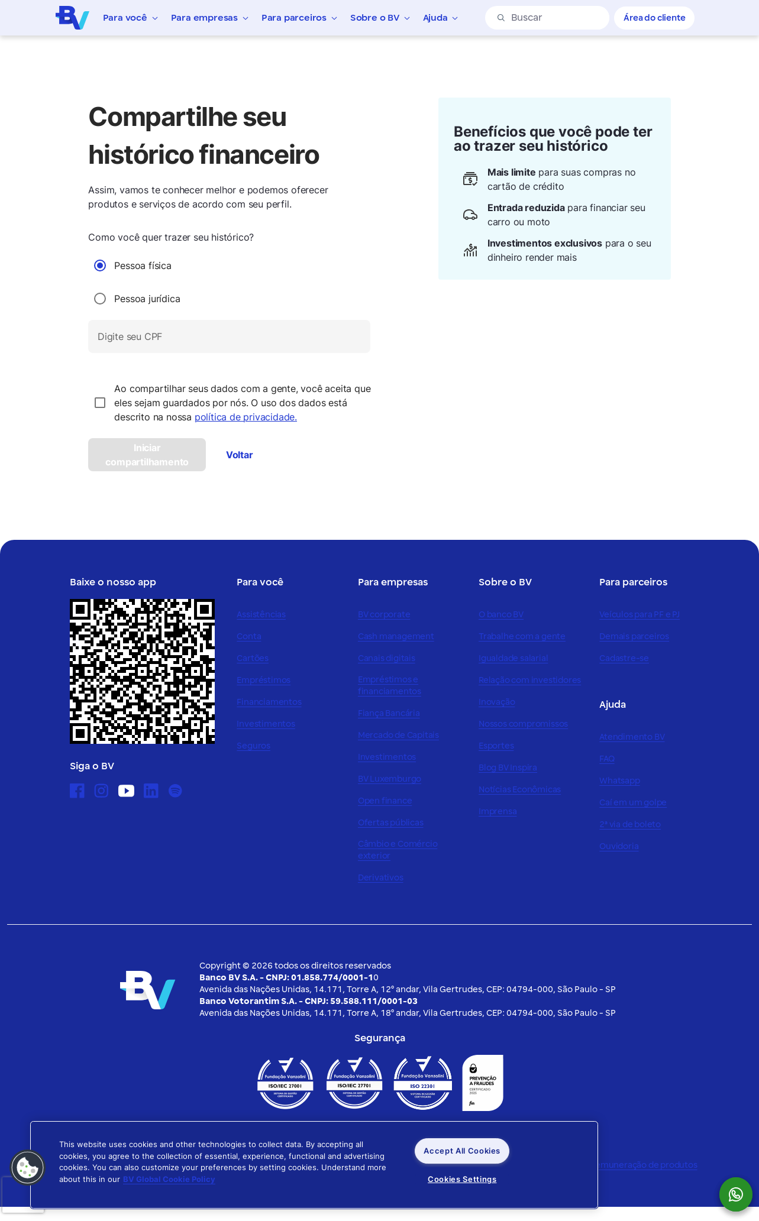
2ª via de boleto (630, 824)
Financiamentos (269, 702)
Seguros (253, 745)
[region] (314, 1164)
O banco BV (501, 614)
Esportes (496, 745)
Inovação (497, 702)
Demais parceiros (634, 636)
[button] (28, 1168)
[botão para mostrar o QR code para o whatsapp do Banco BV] (741, 1194)
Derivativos (380, 877)
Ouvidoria (618, 846)
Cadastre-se (624, 658)
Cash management (396, 636)
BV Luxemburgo (389, 779)
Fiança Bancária (389, 713)
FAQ (606, 758)
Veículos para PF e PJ (639, 614)
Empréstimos (263, 680)
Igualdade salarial (513, 658)
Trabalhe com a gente (522, 636)
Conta (249, 636)
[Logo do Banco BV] (72, 17)
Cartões (253, 658)
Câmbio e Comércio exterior (398, 850)
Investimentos (266, 724)
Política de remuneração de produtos (622, 1165)
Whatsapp (619, 780)
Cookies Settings (462, 1179)
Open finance (385, 800)
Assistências (261, 614)
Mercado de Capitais (398, 735)
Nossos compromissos (523, 724)
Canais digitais (386, 658)
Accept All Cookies (462, 1150)
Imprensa (497, 811)
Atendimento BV (631, 737)
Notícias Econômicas (520, 789)
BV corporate (384, 614)
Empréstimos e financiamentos (389, 685)
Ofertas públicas (391, 822)
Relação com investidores (530, 680)
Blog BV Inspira (508, 767)
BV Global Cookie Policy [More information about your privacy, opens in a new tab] (169, 1179)
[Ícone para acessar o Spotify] (175, 790)
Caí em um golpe (633, 802)
